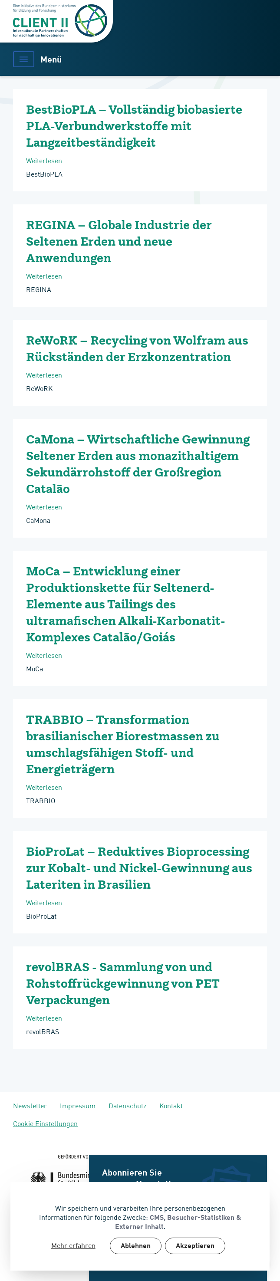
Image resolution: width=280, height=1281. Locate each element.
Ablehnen (136, 1246)
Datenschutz (127, 1105)
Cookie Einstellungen (45, 1123)
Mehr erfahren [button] (73, 1245)
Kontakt (171, 1105)
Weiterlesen (77, 160)
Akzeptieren (195, 1246)
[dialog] (140, 1226)
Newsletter (30, 1105)
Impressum (78, 1105)
